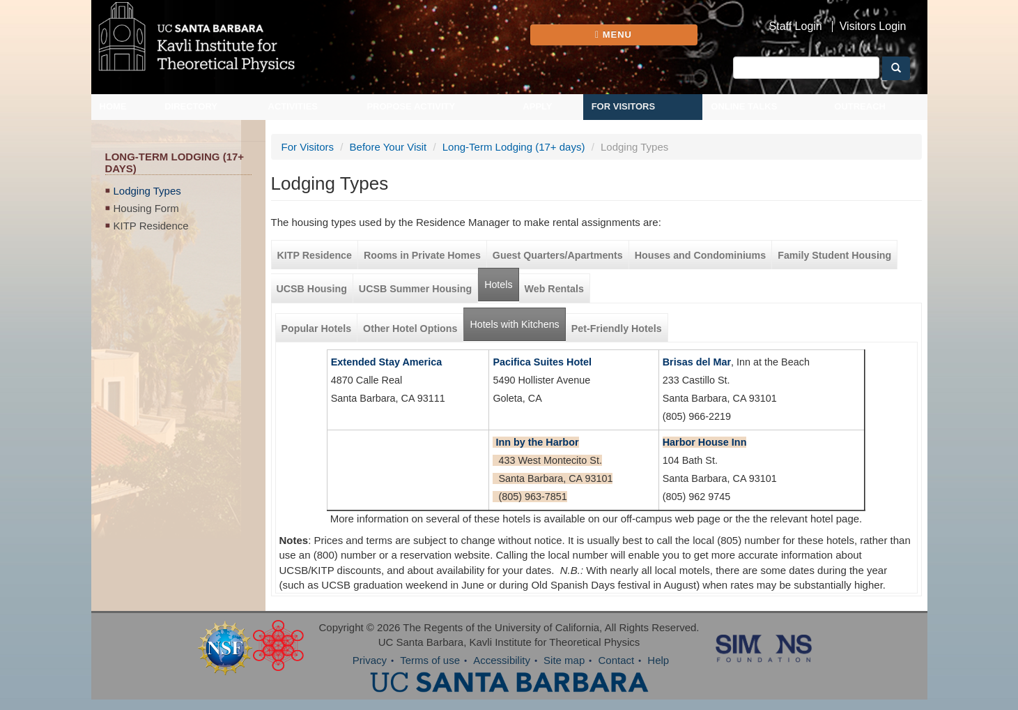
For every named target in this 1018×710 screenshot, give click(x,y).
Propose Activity (411, 106)
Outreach (860, 106)
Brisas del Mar (697, 362)
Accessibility (501, 660)
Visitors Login (873, 26)
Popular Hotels (317, 328)
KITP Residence (151, 226)
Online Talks (744, 106)
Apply (537, 106)
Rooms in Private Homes (422, 255)
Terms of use (430, 660)
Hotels (498, 284)
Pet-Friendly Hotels (616, 328)
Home (113, 106)
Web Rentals (554, 288)
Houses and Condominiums (700, 255)
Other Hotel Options (410, 328)
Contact (616, 660)
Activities (293, 106)
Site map (564, 660)
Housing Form (146, 208)
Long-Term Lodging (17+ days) (513, 147)
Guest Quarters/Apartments (558, 255)
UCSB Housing (312, 288)
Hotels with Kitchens (517, 319)
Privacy (370, 660)
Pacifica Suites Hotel (542, 362)
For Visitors (624, 106)
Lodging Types (147, 191)
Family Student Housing (834, 255)
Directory (190, 106)
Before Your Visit (388, 147)
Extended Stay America (386, 362)
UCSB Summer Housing (415, 288)
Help (658, 660)
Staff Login (795, 26)
